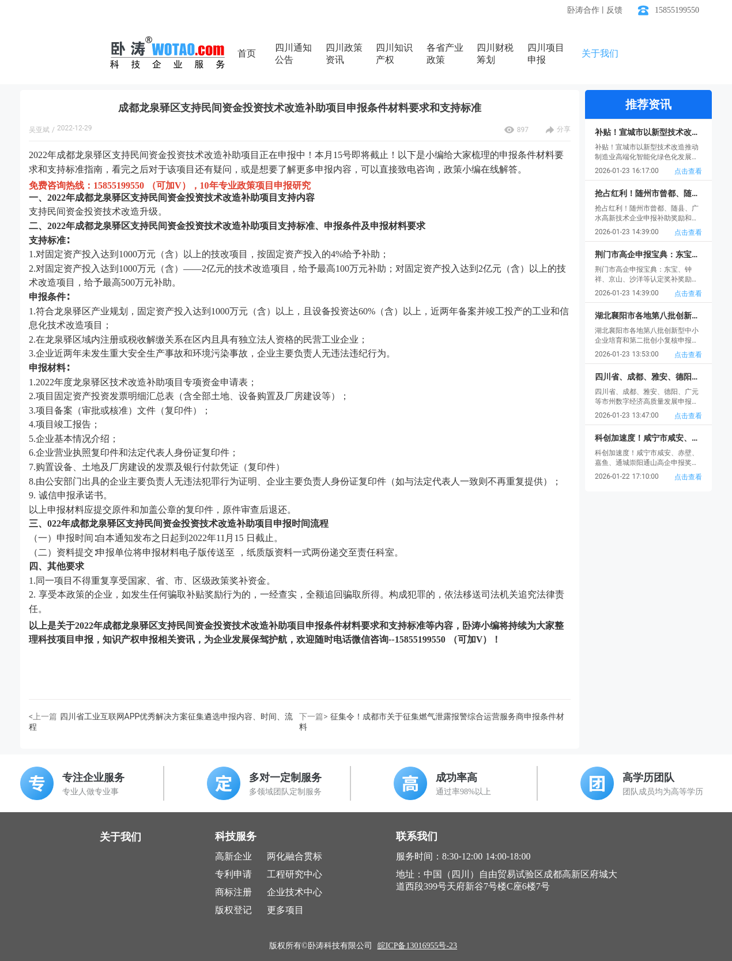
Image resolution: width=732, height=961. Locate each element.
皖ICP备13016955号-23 (417, 945)
